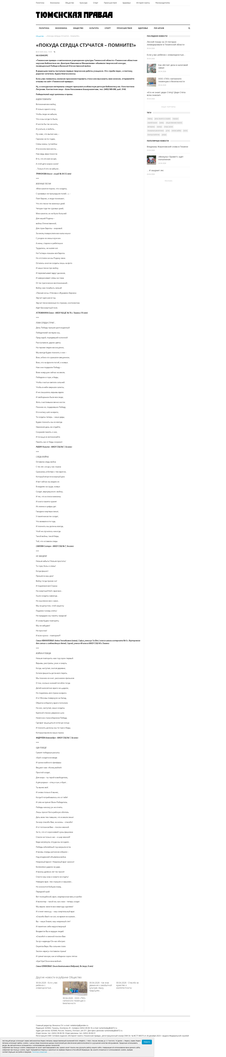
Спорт (95, 3)
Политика (40, 3)
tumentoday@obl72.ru (108, 1028)
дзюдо (164, 135)
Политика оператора (39, 1052)
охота (185, 131)
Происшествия (110, 3)
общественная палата (174, 123)
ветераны (151, 127)
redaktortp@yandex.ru (79, 1025)
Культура (83, 3)
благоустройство (154, 135)
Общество (69, 3)
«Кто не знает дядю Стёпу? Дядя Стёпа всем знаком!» (166, 93)
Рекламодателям (163, 3)
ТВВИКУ (150, 119)
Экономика (55, 3)
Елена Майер (176, 131)
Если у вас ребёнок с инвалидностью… (166, 55)
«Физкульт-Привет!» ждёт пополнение (170, 158)
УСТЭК (168, 131)
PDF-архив (159, 28)
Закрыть (147, 1042)
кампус (159, 127)
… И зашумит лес (155, 170)
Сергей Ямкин (152, 123)
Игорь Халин (168, 127)
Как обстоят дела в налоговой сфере (173, 66)
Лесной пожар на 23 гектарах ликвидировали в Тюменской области (165, 43)
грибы (161, 123)
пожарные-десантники (156, 131)
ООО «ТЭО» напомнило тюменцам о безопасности (171, 80)
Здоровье (127, 3)
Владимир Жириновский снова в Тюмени (167, 146)
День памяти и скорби (162, 119)
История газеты (143, 3)
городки (175, 119)
